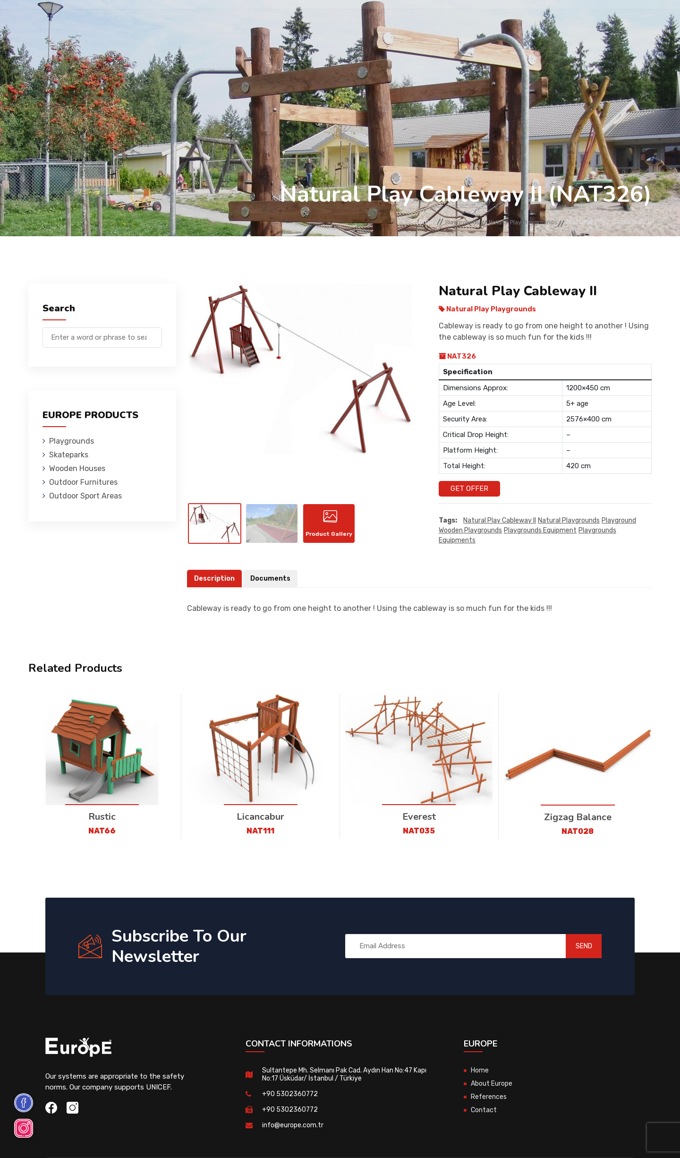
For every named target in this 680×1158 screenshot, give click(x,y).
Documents (273, 589)
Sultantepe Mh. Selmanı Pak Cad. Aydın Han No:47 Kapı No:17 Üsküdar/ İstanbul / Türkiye (343, 1085)
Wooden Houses (248, 21)
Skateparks (189, 21)
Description (215, 589)
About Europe (493, 1094)
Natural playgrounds (569, 521)
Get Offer (469, 488)
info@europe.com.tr (294, 1136)
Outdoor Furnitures (323, 21)
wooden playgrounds (470, 531)
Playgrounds (134, 21)
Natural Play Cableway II (499, 521)
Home (376, 222)
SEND (573, 957)
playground (619, 521)
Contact (492, 21)
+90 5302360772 (290, 1105)
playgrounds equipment (540, 531)
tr (622, 22)
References (446, 21)
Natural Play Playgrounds (509, 222)
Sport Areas (393, 21)
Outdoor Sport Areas (85, 495)
